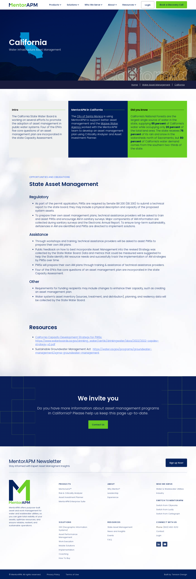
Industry (160, 500)
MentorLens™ (65, 496)
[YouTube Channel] (165, 551)
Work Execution (66, 549)
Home (134, 84)
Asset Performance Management (68, 543)
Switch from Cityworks (167, 513)
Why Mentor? (113, 496)
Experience (112, 505)
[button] (55, 5)
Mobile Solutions (67, 553)
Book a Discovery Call (171, 4)
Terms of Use (72, 576)
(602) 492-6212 (170, 534)
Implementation (66, 557)
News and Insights (116, 539)
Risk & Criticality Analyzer (71, 500)
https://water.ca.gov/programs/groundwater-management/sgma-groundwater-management (93, 353)
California (179, 84)
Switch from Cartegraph (168, 521)
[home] (23, 5)
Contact (160, 539)
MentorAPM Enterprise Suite (72, 509)
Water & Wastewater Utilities (170, 496)
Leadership (112, 500)
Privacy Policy (53, 576)
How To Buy (64, 565)
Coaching (63, 561)
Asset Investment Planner (71, 505)
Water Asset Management (156, 84)
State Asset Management (119, 534)
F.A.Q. (109, 547)
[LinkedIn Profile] (158, 551)
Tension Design (179, 576)
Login (148, 4)
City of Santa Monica (90, 116)
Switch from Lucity (165, 517)
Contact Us (98, 426)
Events (110, 543)
